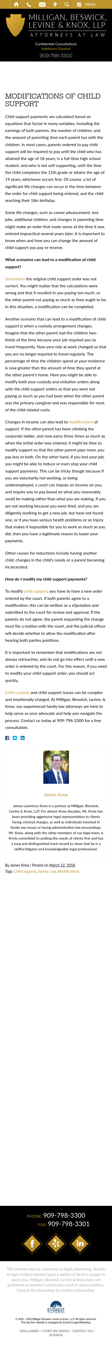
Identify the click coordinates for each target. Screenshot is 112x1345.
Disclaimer (29, 1331)
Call (29, 4)
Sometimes (15, 278)
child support (35, 591)
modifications (81, 421)
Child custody (17, 692)
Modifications (69, 871)
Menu (90, 4)
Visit (55, 4)
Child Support (25, 871)
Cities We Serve (55, 1331)
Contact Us (82, 1331)
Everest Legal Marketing (76, 1322)
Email (42, 4)
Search (67, 4)
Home (17, 4)
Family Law (47, 871)
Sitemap (56, 1335)
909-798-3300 (55, 56)
